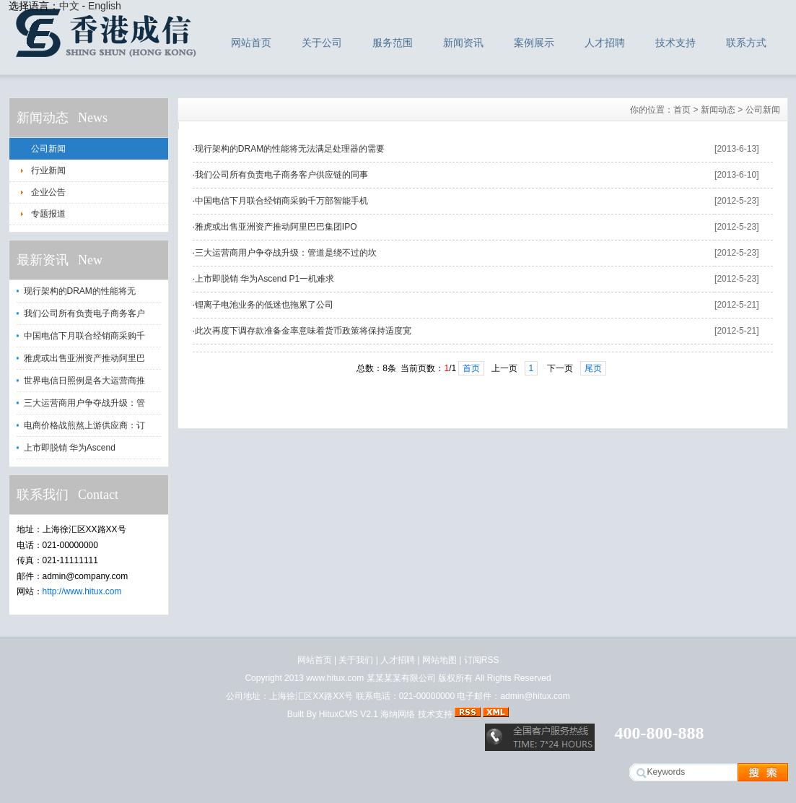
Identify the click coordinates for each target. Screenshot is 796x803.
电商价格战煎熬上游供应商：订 (84, 425)
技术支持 (675, 42)
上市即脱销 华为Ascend (69, 448)
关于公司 (322, 42)
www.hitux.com (335, 678)
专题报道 (48, 214)
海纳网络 (397, 714)
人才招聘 (605, 42)
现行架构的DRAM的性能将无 (80, 291)
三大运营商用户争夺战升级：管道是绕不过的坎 (286, 253)
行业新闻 (48, 170)
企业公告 (48, 192)
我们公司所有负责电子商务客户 (84, 313)
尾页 (593, 368)
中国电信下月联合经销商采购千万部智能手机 (281, 201)
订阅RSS (481, 660)
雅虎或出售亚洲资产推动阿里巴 (84, 358)
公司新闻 (48, 149)
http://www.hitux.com (82, 591)
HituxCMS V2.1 (348, 714)
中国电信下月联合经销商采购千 (84, 336)
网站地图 (439, 660)
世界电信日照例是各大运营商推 (84, 381)
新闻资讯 (463, 42)
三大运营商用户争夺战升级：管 (84, 403)
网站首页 (251, 42)
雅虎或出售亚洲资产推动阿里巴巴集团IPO (276, 227)
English (104, 6)
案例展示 (534, 42)
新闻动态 (718, 110)
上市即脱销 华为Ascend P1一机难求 (264, 279)
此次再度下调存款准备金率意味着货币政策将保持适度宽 (303, 331)
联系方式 (746, 42)
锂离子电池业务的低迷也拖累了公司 (264, 305)
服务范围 (392, 42)
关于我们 (355, 660)
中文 (69, 6)
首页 (682, 110)
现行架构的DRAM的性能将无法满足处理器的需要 (290, 149)
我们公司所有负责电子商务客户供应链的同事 (281, 175)
